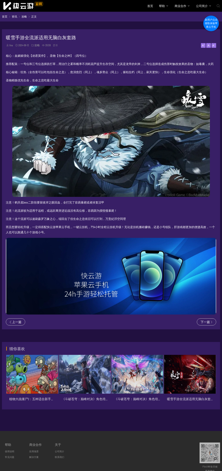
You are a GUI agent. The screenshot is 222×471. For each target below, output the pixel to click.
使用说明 (9, 451)
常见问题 (9, 457)
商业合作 (180, 6)
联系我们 (59, 457)
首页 (150, 6)
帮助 (162, 6)
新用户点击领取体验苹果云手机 (211, 23)
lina (11, 45)
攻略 (24, 16)
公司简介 (202, 6)
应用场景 (34, 451)
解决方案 (34, 457)
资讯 (14, 16)
